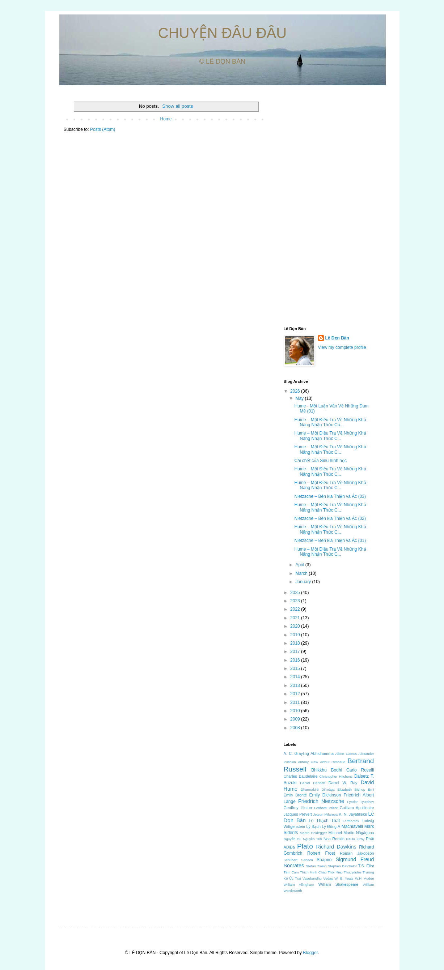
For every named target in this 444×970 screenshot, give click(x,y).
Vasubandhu (312, 878)
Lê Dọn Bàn (337, 338)
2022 (295, 609)
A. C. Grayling (296, 753)
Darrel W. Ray (343, 783)
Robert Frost (321, 853)
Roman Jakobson (357, 853)
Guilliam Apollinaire (357, 808)
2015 (295, 668)
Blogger (310, 952)
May (300, 398)
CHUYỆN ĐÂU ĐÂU (222, 33)
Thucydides (352, 872)
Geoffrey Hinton (298, 808)
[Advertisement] (329, 206)
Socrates (294, 865)
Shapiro (324, 859)
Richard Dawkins (336, 847)
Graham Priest (326, 808)
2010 (295, 710)
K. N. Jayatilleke (353, 814)
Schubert (290, 860)
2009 (295, 719)
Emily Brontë (295, 795)
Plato (305, 846)
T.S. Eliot (366, 866)
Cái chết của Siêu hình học (320, 460)
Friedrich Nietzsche (321, 801)
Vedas (328, 878)
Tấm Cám (291, 872)
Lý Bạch (313, 826)
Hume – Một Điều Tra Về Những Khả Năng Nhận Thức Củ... (330, 422)
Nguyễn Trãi (312, 839)
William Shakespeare (338, 884)
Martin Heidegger (313, 833)
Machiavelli (352, 826)
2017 (295, 651)
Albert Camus (346, 754)
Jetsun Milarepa (325, 814)
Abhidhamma (322, 753)
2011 (295, 702)
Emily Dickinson (325, 795)
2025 (295, 592)
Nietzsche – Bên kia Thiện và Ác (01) (330, 540)
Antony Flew (308, 762)
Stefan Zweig (316, 866)
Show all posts (177, 106)
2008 (295, 727)
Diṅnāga (327, 789)
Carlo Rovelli (360, 770)
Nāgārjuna (365, 832)
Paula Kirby (355, 839)
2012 (295, 693)
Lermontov (351, 821)
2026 (295, 391)
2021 (295, 617)
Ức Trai (295, 878)
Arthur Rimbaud (332, 762)
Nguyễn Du (292, 839)
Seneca (307, 860)
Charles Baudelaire (301, 776)
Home (166, 118)
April (300, 564)
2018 (295, 643)
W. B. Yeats (343, 878)
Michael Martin (342, 832)
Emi (371, 789)
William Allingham (299, 884)
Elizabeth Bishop (351, 789)
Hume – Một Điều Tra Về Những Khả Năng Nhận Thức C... (330, 436)
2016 (295, 660)
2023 (295, 600)
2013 (295, 685)
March (302, 573)
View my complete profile (342, 347)
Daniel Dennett (312, 783)
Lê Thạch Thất (324, 820)
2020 (295, 626)
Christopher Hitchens (336, 776)
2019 (295, 634)
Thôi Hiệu (335, 872)
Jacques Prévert (298, 814)
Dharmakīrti (310, 789)
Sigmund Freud (354, 859)
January (303, 581)
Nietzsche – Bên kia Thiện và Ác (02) (330, 518)
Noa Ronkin (334, 839)
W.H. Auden (364, 878)
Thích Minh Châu (313, 872)
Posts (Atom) (102, 129)
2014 (295, 676)
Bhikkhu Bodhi (326, 770)
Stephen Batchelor (342, 866)
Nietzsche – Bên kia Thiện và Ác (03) (330, 496)
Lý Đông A (331, 826)
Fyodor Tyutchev (360, 802)
